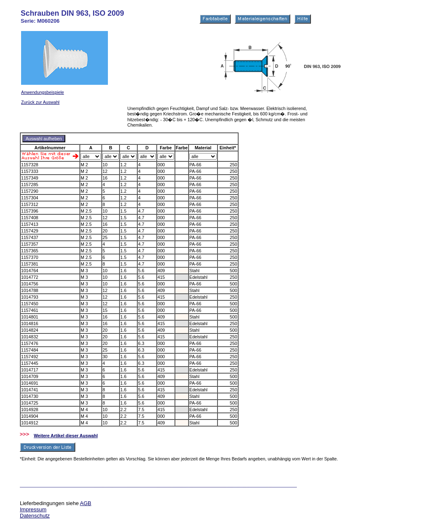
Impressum (33, 509)
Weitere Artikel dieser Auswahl (66, 435)
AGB (85, 503)
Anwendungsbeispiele (42, 92)
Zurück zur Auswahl (40, 102)
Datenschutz (35, 516)
